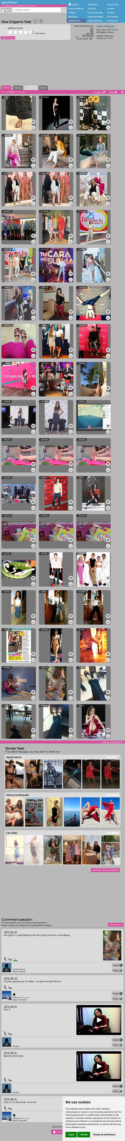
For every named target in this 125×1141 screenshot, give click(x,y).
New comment (115, 924)
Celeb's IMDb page (106, 26)
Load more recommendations (105, 870)
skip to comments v (113, 742)
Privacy (111, 12)
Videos (71, 12)
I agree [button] (71, 1134)
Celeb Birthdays (95, 16)
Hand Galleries (95, 20)
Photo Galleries (76, 8)
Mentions (72, 16)
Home (75, 4)
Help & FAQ (112, 4)
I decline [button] (84, 1134)
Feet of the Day (95, 12)
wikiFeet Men (74, 20)
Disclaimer (112, 16)
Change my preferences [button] (104, 1134)
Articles (92, 8)
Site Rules (93, 4)
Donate (110, 8)
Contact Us (112, 20)
